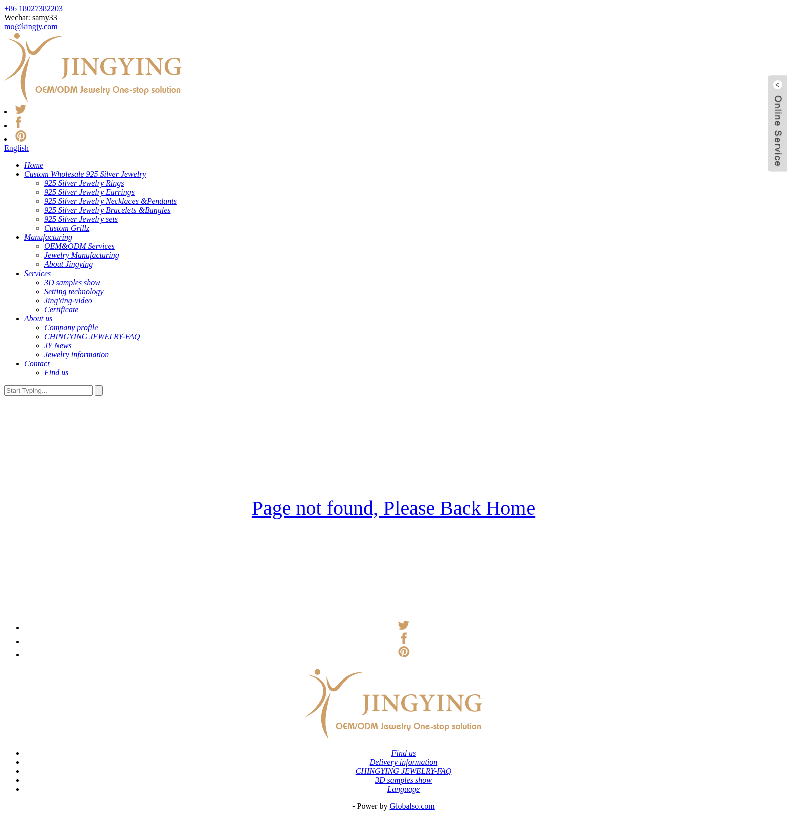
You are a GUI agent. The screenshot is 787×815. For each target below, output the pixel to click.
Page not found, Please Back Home (393, 508)
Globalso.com (411, 806)
